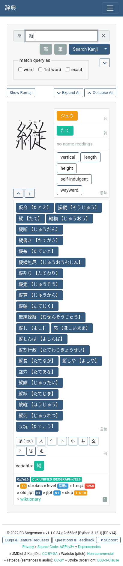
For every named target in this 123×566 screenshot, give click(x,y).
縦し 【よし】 (33, 328)
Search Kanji (85, 49)
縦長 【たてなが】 (37, 361)
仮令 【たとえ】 (35, 207)
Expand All (68, 92)
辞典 (10, 8)
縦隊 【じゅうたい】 (39, 382)
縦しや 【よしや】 (81, 361)
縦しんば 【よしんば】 (42, 339)
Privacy (28, 547)
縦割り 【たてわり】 (39, 273)
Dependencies (89, 547)
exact (76, 69)
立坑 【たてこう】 (37, 426)
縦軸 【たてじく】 (37, 306)
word (29, 69)
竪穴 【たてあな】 (37, 372)
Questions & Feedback (74, 540)
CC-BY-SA (50, 554)
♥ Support (109, 540)
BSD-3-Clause (108, 560)
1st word (52, 69)
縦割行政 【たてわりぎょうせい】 (53, 350)
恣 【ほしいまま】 (72, 328)
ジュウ (67, 115)
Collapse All (100, 92)
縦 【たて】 (30, 218)
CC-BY (59, 560)
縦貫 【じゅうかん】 (39, 295)
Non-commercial (100, 554)
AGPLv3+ (67, 547)
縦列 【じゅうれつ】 (39, 415)
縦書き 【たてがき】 (39, 240)
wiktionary (30, 499)
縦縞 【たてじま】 (37, 394)
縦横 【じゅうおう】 (70, 218)
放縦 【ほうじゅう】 (39, 404)
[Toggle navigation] (110, 8)
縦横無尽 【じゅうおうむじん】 (51, 262)
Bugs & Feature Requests (27, 540)
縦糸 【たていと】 (37, 251)
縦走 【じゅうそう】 (39, 284)
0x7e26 (23, 479)
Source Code (48, 547)
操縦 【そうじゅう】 (79, 207)
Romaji (26, 92)
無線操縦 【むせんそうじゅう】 (51, 317)
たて (65, 130)
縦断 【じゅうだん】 (39, 229)
